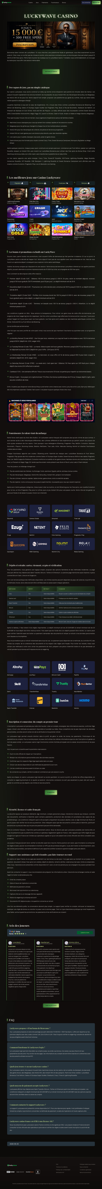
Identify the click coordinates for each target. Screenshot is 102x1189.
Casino (31, 2)
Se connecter (86, 2)
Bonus (64, 2)
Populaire (19, 183)
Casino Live (41, 183)
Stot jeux (86, 183)
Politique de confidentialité (63, 1169)
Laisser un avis (85, 932)
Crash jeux (63, 183)
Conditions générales (85, 1169)
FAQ (57, 1164)
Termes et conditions (61, 1167)
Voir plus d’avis (51, 1005)
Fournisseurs (55, 2)
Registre (96, 2)
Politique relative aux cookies (87, 1164)
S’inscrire (51, 792)
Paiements (45, 2)
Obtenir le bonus (51, 71)
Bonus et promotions (85, 1172)
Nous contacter (84, 1167)
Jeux (37, 2)
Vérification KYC (60, 1172)
